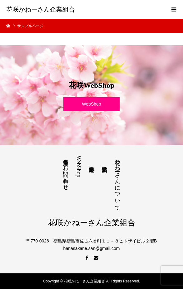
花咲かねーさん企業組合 (40, 9)
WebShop (91, 104)
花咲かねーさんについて (117, 182)
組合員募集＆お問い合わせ (65, 171)
